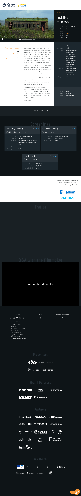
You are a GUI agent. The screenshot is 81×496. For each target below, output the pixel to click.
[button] (4, 25)
